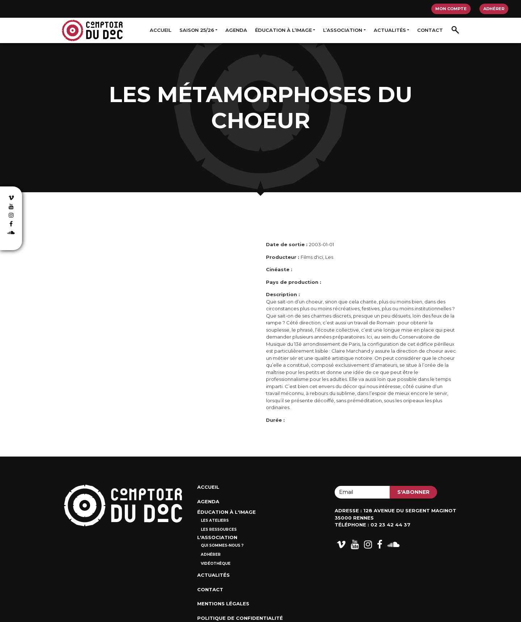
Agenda (236, 30)
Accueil (160, 30)
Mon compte (451, 8)
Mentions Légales (223, 603)
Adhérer (493, 8)
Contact (430, 30)
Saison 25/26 (196, 30)
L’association (342, 30)
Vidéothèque (215, 563)
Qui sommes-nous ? (222, 545)
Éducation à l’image (283, 30)
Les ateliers (215, 520)
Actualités (390, 30)
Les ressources (219, 529)
